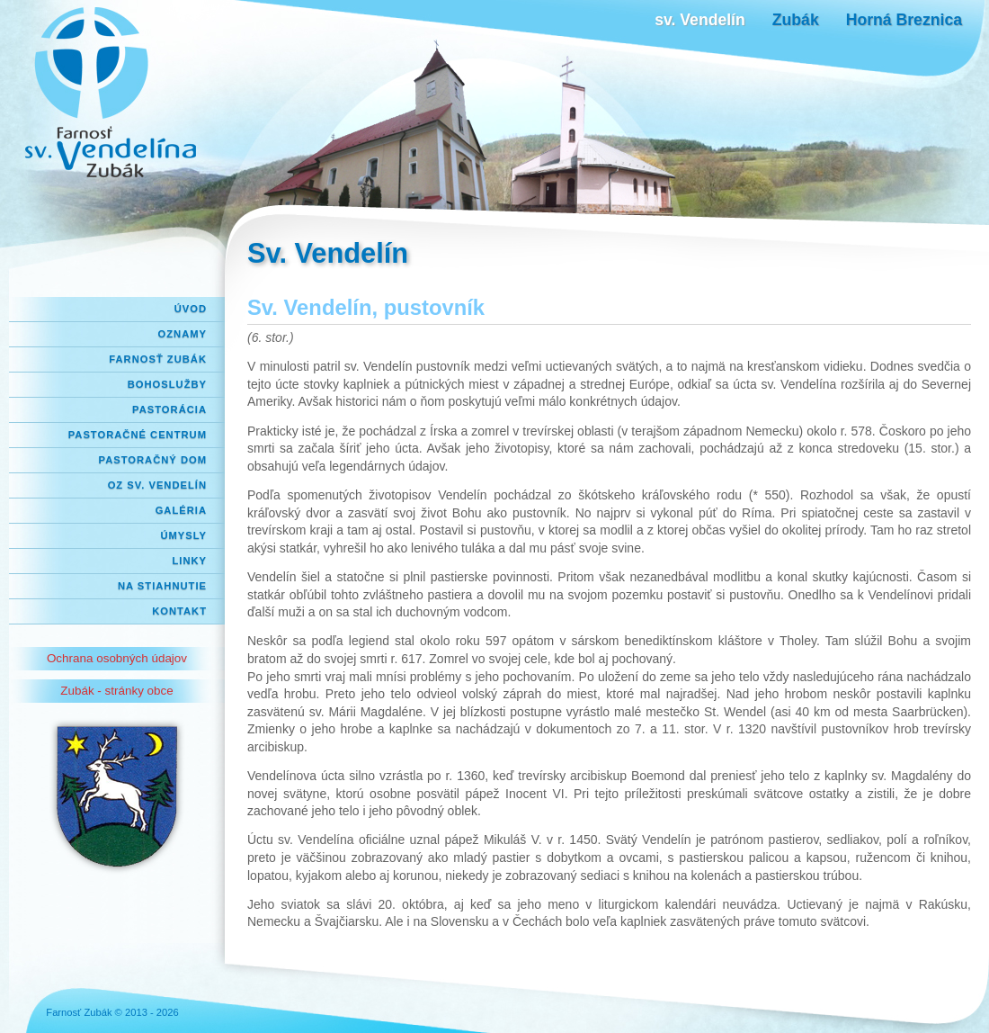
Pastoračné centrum (137, 434)
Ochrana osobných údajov (117, 658)
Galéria (181, 510)
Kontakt (179, 611)
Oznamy (182, 333)
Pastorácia (169, 409)
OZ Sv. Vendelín (157, 485)
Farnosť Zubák (158, 359)
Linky (189, 560)
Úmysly (183, 535)
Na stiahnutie (162, 585)
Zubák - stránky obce (116, 690)
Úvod (190, 308)
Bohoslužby (167, 384)
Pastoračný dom (153, 459)
